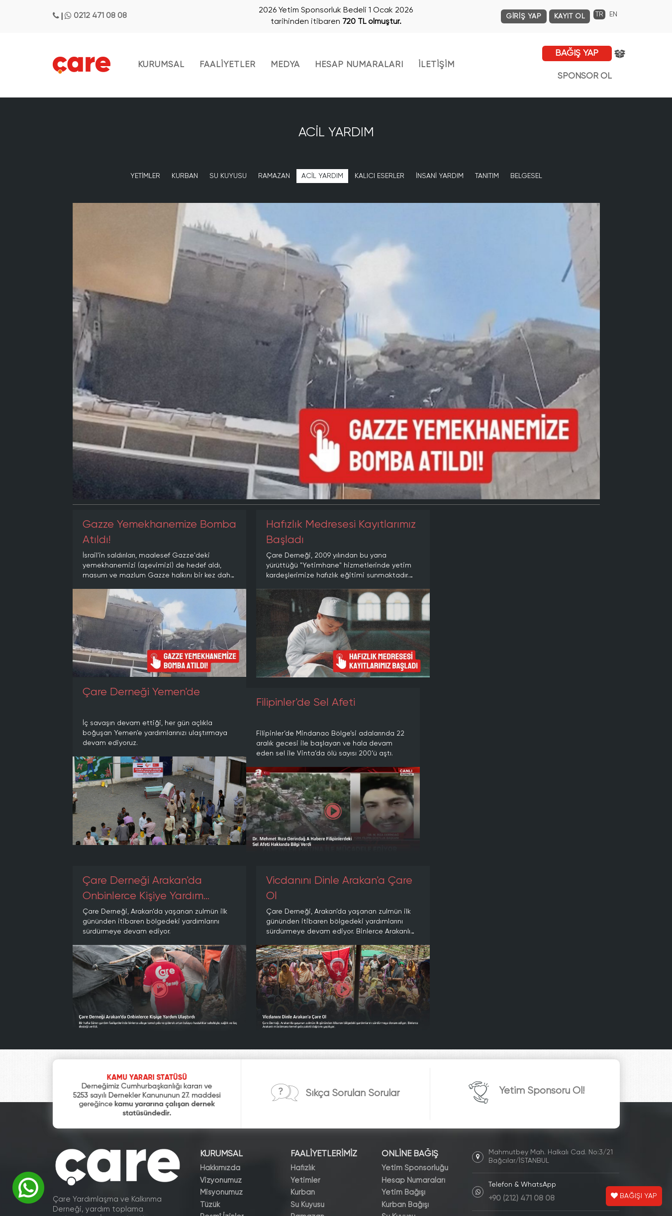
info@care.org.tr (517, 1045)
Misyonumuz (221, 1014)
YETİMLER (145, 176)
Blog (208, 1099)
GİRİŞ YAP (523, 16)
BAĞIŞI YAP (634, 1196)
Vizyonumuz (221, 1002)
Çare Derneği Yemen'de (499, 524)
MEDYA (285, 65)
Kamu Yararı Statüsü (235, 1050)
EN (613, 14)
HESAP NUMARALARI (359, 65)
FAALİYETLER (227, 65)
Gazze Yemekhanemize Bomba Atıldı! (140, 532)
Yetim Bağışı (403, 1014)
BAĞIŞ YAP (576, 53)
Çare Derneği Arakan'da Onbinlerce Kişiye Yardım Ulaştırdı (322, 711)
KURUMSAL (161, 65)
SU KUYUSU (228, 176)
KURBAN (185, 176)
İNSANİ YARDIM (440, 176)
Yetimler (305, 1002)
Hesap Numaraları (413, 1002)
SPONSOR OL (585, 76)
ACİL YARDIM (322, 176)
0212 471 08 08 (100, 16)
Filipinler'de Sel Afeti (132, 702)
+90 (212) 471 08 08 (521, 1020)
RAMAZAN (274, 176)
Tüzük (210, 1026)
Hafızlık (302, 990)
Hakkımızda (220, 990)
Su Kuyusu (307, 1026)
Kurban (302, 1014)
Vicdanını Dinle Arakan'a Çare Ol (514, 710)
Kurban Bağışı (405, 1026)
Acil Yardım (309, 1050)
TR (599, 14)
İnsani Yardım (313, 1063)
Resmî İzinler (222, 1038)
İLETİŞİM (436, 65)
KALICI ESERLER (379, 176)
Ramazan (307, 1038)
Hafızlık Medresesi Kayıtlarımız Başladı (311, 532)
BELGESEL (526, 176)
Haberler (215, 1087)
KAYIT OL (569, 16)
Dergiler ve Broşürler (236, 1112)
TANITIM (487, 176)
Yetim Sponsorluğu (415, 990)
